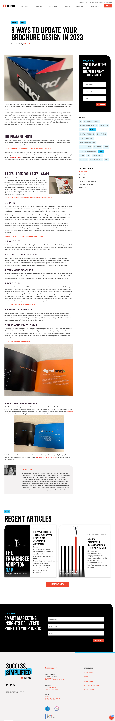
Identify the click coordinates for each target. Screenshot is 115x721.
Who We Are (94, 6)
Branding (104, 125)
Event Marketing (86, 138)
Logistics (97, 147)
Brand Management (91, 121)
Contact (108, 6)
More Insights (57, 584)
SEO (88, 155)
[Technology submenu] (84, 6)
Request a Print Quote (105, 2)
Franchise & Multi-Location (88, 181)
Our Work (39, 6)
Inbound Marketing (88, 143)
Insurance (82, 187)
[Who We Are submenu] (99, 6)
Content (83, 130)
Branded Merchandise (88, 125)
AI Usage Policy (89, 689)
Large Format (85, 147)
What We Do (25, 6)
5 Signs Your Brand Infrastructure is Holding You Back (97, 543)
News (106, 147)
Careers (87, 676)
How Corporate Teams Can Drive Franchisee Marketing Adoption (42, 537)
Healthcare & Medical (86, 184)
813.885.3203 (49, 696)
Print (101, 151)
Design (92, 130)
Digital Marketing (87, 134)
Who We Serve (52, 6)
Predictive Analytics (88, 151)
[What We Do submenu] (29, 6)
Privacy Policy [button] (7, 718)
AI (80, 121)
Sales (82, 155)
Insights (67, 6)
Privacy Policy (89, 681)
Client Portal (94, 2)
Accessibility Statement (92, 685)
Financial (82, 178)
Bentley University (16, 157)
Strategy (83, 160)
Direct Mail (101, 134)
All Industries (83, 172)
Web (106, 160)
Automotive (82, 175)
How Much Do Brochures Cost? (23, 304)
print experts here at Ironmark (46, 457)
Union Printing (96, 160)
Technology (80, 6)
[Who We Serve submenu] (58, 6)
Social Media (97, 155)
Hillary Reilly (28, 44)
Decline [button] (103, 717)
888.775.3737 (84, 2)
